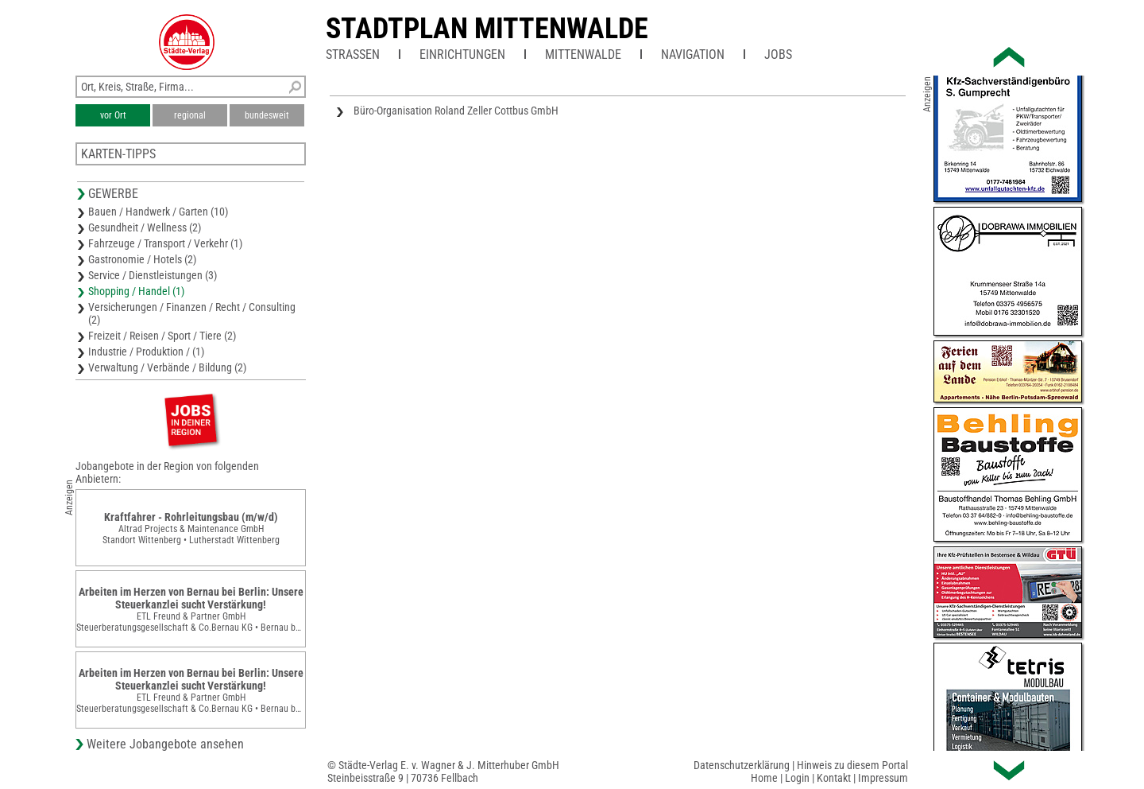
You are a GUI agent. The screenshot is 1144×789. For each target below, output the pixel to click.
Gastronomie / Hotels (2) (142, 259)
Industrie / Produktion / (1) (146, 351)
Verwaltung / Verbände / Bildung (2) (167, 367)
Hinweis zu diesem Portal (852, 765)
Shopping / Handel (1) (136, 291)
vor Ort (113, 115)
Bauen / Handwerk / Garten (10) (158, 211)
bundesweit (267, 115)
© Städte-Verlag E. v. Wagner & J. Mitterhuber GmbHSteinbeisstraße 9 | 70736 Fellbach (443, 771)
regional (190, 115)
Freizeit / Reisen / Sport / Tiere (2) (162, 335)
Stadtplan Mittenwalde (487, 28)
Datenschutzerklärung (742, 765)
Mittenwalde (583, 54)
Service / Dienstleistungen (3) (152, 275)
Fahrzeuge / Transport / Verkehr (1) (165, 243)
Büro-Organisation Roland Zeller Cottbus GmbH (456, 110)
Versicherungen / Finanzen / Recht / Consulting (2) (192, 313)
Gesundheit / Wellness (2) (144, 227)
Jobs (778, 54)
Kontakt (834, 778)
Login (797, 778)
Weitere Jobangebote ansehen (165, 744)
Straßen (353, 54)
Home (764, 778)
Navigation (693, 54)
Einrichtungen (462, 54)
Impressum (883, 778)
